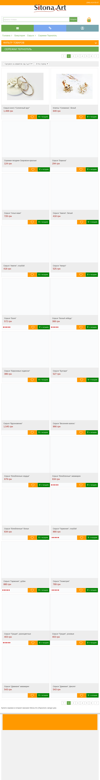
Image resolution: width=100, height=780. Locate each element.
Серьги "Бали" (10, 318)
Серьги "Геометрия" (61, 581)
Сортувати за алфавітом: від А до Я (19, 64)
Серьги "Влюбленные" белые (16, 529)
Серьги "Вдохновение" (13, 423)
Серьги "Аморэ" (59, 266)
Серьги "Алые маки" (12, 213)
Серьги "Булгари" (60, 371)
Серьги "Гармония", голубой (65, 529)
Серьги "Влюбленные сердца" (17, 476)
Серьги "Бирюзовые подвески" (17, 371)
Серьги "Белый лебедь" (62, 318)
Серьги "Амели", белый (63, 213)
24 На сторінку (42, 64)
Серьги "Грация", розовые (63, 634)
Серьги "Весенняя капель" (64, 423)
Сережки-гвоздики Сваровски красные (20, 160)
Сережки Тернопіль (47, 35)
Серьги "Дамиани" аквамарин (16, 686)
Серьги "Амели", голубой (14, 266)
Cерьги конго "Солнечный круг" (17, 108)
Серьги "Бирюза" (59, 160)
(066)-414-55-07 (92, 3)
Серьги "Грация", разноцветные (17, 634)
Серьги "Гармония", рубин (15, 581)
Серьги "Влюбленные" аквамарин (66, 476)
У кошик (43, 117)
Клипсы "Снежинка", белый (64, 108)
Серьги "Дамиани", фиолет (64, 686)
